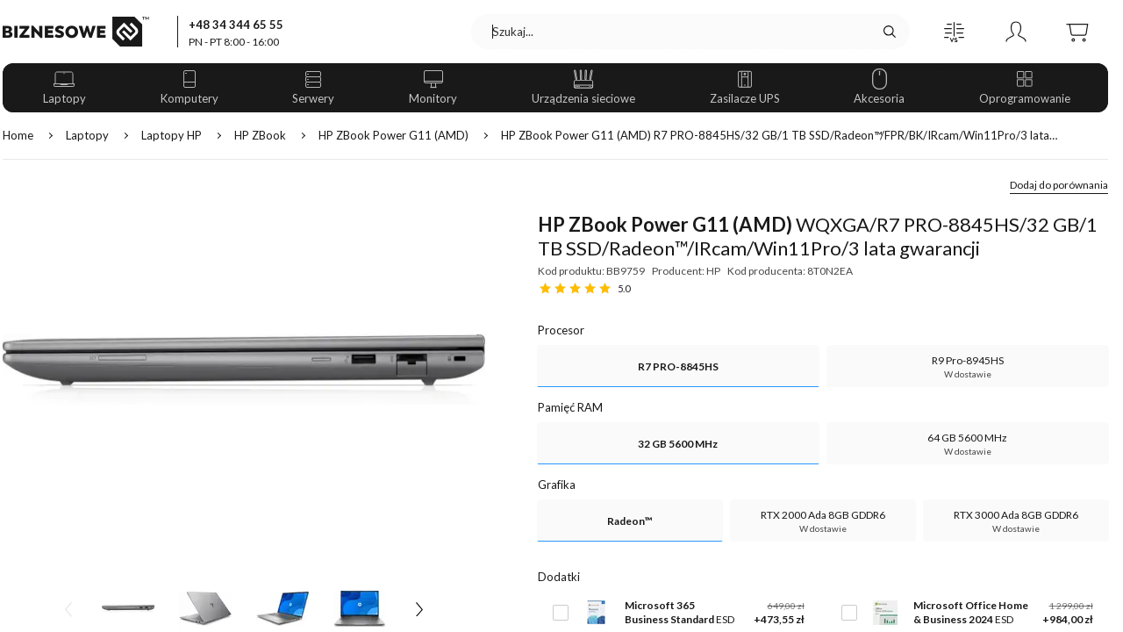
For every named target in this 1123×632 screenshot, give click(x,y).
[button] (954, 31)
